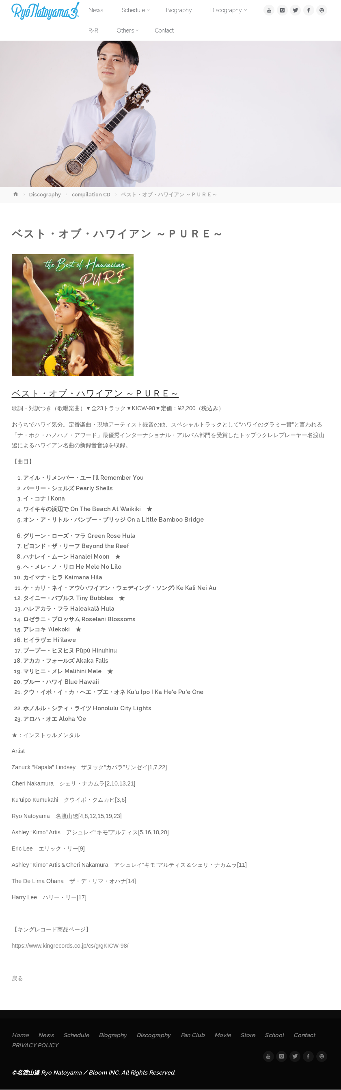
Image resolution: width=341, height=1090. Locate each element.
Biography (113, 1035)
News (46, 1035)
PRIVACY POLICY (35, 1045)
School (276, 1035)
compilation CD (91, 194)
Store (249, 1035)
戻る (17, 978)
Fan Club (194, 1035)
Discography (45, 194)
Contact (307, 1035)
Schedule (76, 1035)
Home (20, 1035)
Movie (224, 1035)
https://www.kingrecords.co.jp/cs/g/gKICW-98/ (70, 945)
